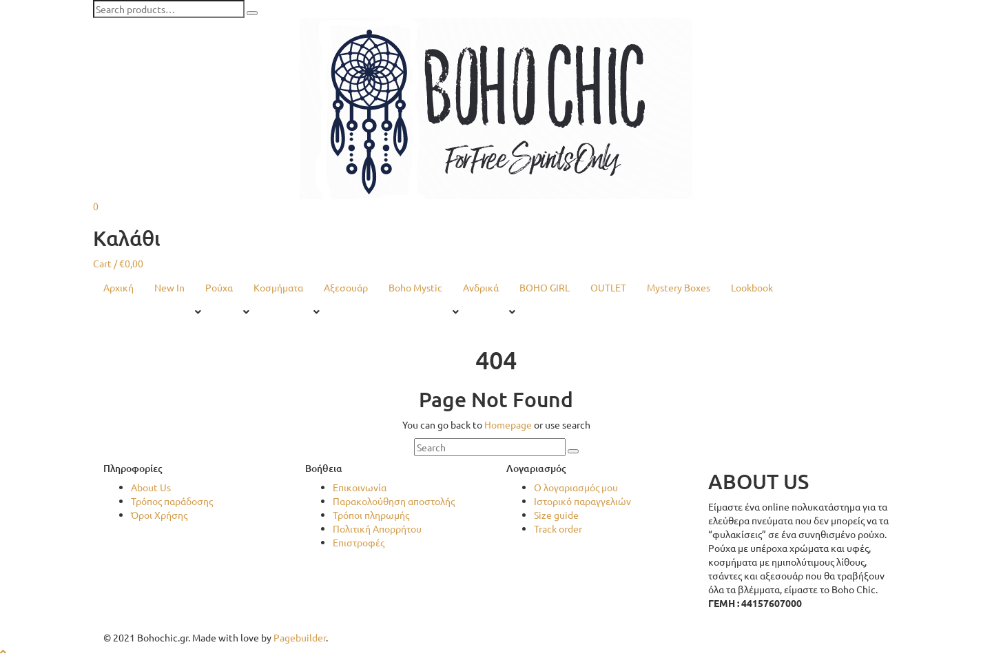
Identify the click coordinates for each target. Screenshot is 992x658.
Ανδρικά (481, 287)
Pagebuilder (299, 637)
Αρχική (118, 287)
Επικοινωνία (359, 487)
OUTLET (608, 287)
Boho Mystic (415, 287)
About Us (151, 487)
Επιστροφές (358, 542)
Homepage (508, 424)
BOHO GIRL (544, 287)
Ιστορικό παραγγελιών (582, 501)
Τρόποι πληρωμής (371, 514)
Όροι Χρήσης (159, 514)
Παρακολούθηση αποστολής (394, 501)
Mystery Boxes (678, 287)
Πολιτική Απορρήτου (377, 528)
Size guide (556, 514)
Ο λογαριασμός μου (576, 487)
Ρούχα (219, 287)
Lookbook (752, 287)
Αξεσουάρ (346, 287)
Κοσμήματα (278, 287)
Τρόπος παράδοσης (172, 501)
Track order (558, 528)
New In (169, 287)
